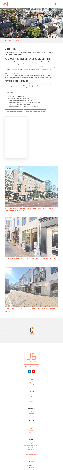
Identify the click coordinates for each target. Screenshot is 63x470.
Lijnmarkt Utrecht (31, 449)
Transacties (31, 411)
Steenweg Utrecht (31, 443)
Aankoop (31, 401)
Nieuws (31, 428)
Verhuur (31, 394)
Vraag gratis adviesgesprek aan (35, 111)
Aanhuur (31, 396)
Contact (31, 430)
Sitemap (31, 433)
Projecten (31, 413)
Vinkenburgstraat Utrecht (31, 454)
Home (31, 423)
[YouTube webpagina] (33, 371)
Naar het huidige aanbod (14, 111)
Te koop (31, 384)
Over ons (31, 426)
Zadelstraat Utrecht (32, 452)
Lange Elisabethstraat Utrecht (31, 445)
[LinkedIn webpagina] (29, 371)
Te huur (31, 382)
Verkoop (31, 399)
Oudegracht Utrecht (31, 447)
